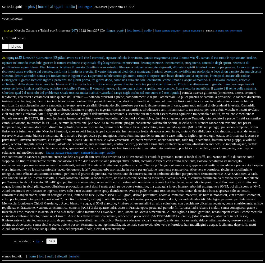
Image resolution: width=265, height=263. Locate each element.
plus (31, 6)
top (38, 241)
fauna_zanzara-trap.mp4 (168, 30)
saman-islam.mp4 (192, 30)
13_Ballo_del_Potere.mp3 (228, 30)
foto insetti (134, 30)
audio (148, 30)
